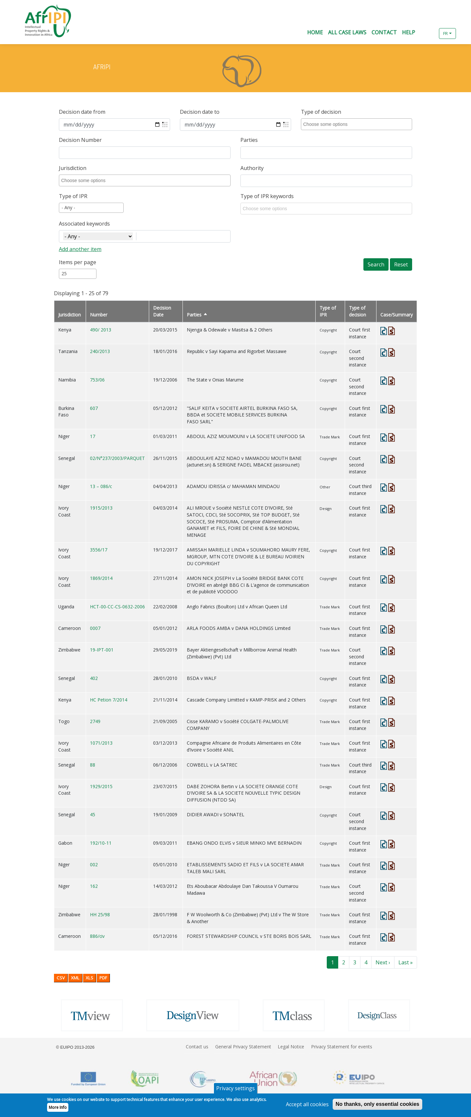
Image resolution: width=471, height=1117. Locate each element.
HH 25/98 (100, 914)
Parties (249, 140)
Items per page (77, 262)
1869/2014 (101, 578)
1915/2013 (101, 508)
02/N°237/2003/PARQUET (117, 458)
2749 (95, 721)
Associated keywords (84, 223)
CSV (61, 978)
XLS (89, 978)
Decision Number (80, 140)
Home (315, 32)
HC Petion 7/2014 (108, 700)
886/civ (97, 936)
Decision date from (82, 111)
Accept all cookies (307, 1106)
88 (92, 765)
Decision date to (199, 111)
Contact (384, 32)
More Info (58, 1109)
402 (94, 678)
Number (98, 315)
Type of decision (321, 111)
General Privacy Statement (243, 1046)
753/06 (97, 380)
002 (94, 864)
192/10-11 (101, 843)
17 (92, 436)
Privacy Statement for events (341, 1046)
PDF (103, 978)
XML (75, 978)
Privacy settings (235, 1090)
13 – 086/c (101, 486)
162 (94, 886)
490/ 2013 (100, 330)
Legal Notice (291, 1046)
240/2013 (100, 351)
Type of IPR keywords (267, 196)
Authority (252, 168)
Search (376, 264)
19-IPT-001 (101, 650)
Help (408, 32)
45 (92, 814)
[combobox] (357, 124)
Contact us (197, 1046)
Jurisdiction (72, 168)
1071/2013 (101, 743)
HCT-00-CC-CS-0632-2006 (117, 606)
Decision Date (162, 311)
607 (94, 408)
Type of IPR (73, 196)
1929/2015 (101, 786)
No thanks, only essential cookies (377, 1106)
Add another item (80, 249)
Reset (401, 264)
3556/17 (98, 550)
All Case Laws (347, 32)
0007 (95, 628)
